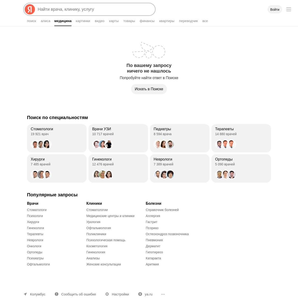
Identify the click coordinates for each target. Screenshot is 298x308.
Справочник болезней (162, 210)
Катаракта (153, 258)
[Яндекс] (30, 9)
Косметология (96, 246)
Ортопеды (34, 252)
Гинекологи (35, 228)
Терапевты (35, 234)
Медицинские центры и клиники (110, 216)
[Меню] (288, 9)
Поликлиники (96, 234)
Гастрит (151, 222)
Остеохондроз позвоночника (167, 234)
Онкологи (34, 246)
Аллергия (153, 216)
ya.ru (148, 294)
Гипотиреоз (154, 252)
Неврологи (35, 240)
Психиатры (35, 258)
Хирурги (33, 222)
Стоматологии (97, 210)
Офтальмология (98, 228)
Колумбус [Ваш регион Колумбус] (37, 294)
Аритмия (152, 264)
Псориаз (152, 228)
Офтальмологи (38, 264)
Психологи (35, 216)
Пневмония (154, 240)
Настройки (120, 294)
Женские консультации (103, 264)
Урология (93, 222)
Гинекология (95, 252)
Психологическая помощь (105, 240)
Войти (274, 9)
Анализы (93, 258)
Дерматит (153, 246)
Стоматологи (37, 210)
